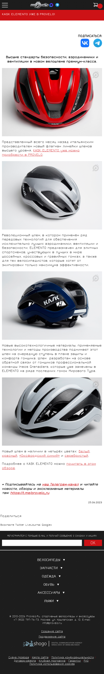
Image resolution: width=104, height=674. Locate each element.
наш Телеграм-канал (60, 485)
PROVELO (39, 5)
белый (84, 452)
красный (9, 456)
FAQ (86, 661)
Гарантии (74, 661)
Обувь (52, 585)
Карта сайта (40, 657)
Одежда (52, 577)
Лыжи (52, 601)
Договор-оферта (25, 661)
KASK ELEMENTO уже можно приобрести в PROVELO (41, 153)
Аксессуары (52, 593)
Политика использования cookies (52, 664)
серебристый (76, 456)
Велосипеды (52, 560)
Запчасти (52, 568)
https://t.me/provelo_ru (29, 493)
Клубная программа (52, 661)
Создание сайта (52, 631)
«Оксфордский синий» (39, 456)
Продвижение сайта (52, 637)
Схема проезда (18, 657)
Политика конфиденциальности (72, 657)
